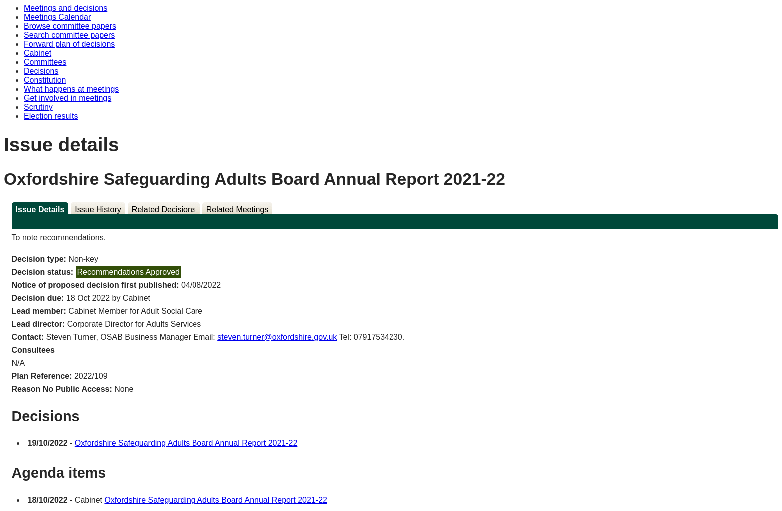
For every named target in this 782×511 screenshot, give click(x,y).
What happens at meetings (71, 89)
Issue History (98, 209)
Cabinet (37, 53)
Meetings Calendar (57, 17)
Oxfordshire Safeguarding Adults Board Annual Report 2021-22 (186, 443)
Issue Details (40, 209)
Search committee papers (69, 35)
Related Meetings (237, 209)
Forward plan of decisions (69, 44)
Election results (51, 116)
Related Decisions (164, 209)
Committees (45, 62)
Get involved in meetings (67, 98)
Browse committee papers (70, 26)
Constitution (45, 80)
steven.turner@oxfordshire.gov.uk (277, 337)
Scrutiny (38, 107)
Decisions (41, 71)
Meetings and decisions (65, 8)
